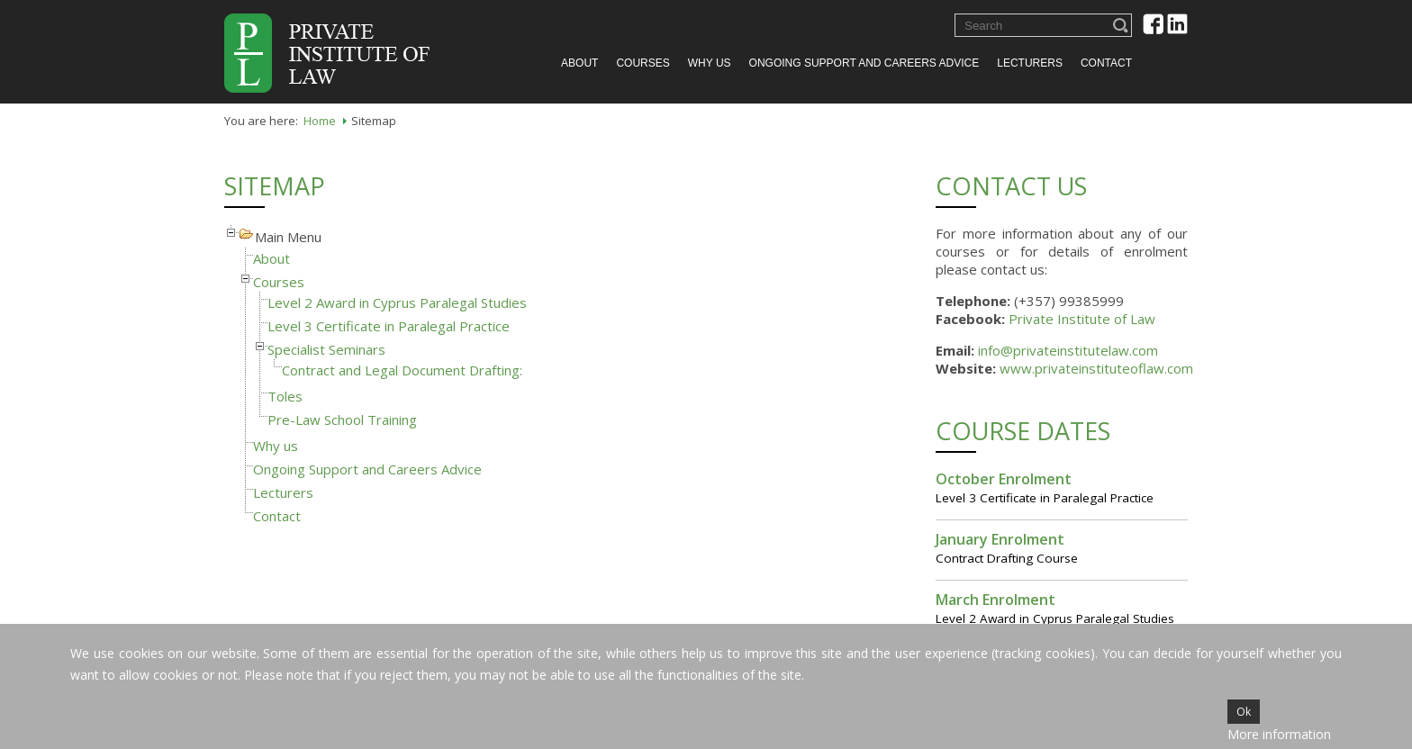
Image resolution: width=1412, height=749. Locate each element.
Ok (1243, 711)
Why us (709, 63)
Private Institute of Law (1082, 319)
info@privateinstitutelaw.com (1068, 350)
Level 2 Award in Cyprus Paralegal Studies (397, 302)
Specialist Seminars (326, 349)
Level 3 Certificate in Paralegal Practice (388, 326)
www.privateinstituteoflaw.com (1096, 368)
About (579, 63)
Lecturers (1030, 63)
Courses (642, 63)
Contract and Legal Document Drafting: (402, 370)
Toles (285, 396)
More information (1279, 734)
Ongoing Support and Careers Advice (864, 63)
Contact (1106, 63)
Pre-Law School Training (342, 420)
